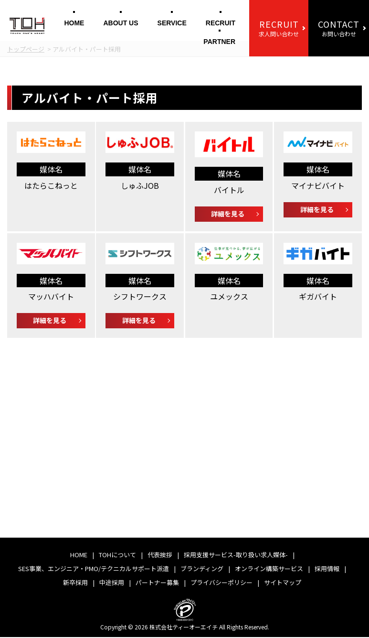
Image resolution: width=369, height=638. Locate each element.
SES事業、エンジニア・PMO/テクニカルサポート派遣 (93, 569)
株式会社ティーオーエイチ (183, 628)
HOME (74, 23)
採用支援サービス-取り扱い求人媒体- (236, 555)
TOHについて (117, 555)
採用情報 (327, 569)
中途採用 (111, 583)
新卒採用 (75, 583)
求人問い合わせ (279, 28)
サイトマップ (282, 583)
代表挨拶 (160, 555)
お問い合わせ (338, 28)
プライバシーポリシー (221, 583)
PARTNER (219, 41)
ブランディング (201, 569)
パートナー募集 (157, 583)
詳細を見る (227, 213)
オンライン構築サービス (269, 569)
